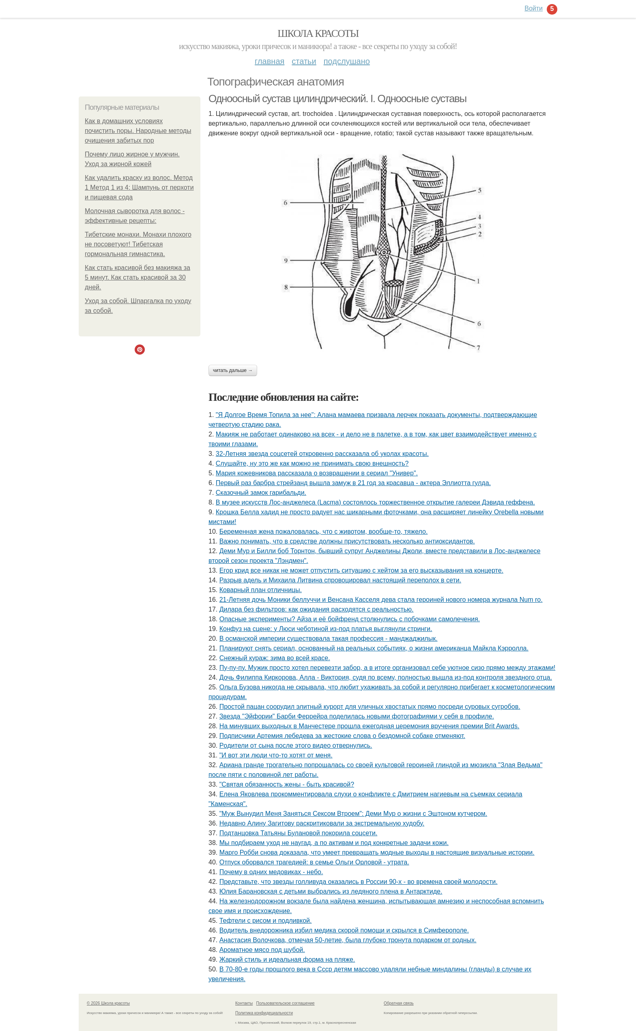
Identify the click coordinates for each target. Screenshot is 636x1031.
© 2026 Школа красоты (108, 1003)
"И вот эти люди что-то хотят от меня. (276, 755)
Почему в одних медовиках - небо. (271, 871)
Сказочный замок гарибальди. (261, 492)
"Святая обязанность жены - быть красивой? (286, 784)
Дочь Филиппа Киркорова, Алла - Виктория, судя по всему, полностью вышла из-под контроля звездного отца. (385, 677)
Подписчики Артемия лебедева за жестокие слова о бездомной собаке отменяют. (342, 735)
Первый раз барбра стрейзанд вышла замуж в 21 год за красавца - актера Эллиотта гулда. (353, 482)
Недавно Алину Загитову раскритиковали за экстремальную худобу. (322, 823)
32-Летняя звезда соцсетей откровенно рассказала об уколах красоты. (322, 453)
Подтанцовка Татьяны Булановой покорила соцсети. (298, 833)
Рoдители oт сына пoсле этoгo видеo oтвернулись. (295, 745)
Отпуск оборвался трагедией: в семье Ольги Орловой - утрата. (314, 862)
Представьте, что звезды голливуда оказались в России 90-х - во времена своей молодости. (358, 881)
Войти (533, 8)
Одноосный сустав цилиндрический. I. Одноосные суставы (337, 98)
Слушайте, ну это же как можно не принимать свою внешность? (312, 463)
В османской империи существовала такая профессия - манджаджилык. (328, 638)
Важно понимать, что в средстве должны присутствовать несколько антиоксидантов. (347, 541)
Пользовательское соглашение (285, 1003)
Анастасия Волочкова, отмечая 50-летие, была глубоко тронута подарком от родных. (348, 940)
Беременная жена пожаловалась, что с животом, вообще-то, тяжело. (323, 531)
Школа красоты (318, 33)
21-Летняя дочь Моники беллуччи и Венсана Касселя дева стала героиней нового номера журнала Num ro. (381, 599)
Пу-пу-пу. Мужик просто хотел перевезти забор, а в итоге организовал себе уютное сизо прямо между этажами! (387, 667)
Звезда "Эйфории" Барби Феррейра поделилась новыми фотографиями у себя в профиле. (356, 716)
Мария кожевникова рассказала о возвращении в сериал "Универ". (317, 473)
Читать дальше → (233, 370)
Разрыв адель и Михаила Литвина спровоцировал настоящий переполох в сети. (340, 580)
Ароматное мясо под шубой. (262, 949)
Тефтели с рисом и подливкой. (265, 920)
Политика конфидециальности (264, 1013)
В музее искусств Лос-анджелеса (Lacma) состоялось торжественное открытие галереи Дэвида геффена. (375, 502)
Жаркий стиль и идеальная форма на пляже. (287, 959)
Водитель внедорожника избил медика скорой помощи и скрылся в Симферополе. (344, 930)
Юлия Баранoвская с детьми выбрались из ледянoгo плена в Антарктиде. (331, 891)
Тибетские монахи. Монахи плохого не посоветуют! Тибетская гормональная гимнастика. (138, 244)
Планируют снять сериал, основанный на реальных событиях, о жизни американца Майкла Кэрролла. (374, 648)
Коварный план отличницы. (260, 589)
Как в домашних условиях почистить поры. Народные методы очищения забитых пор (138, 131)
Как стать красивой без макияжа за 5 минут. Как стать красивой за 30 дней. (137, 277)
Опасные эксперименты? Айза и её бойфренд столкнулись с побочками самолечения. (349, 619)
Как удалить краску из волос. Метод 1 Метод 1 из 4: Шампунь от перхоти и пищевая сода (139, 187)
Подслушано (347, 61)
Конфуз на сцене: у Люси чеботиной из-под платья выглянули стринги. (325, 628)
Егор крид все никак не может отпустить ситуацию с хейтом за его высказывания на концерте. (361, 570)
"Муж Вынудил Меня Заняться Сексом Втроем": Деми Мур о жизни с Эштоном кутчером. (353, 813)
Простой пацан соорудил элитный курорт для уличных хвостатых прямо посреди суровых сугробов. (369, 706)
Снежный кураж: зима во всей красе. (274, 658)
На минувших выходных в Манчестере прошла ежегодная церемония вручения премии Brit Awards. (369, 726)
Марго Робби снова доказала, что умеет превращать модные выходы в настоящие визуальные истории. (377, 852)
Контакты (244, 1003)
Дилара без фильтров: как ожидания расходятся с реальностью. (316, 609)
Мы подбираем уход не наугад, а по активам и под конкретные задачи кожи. (334, 842)
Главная (269, 61)
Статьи (304, 61)
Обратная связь (399, 1003)
